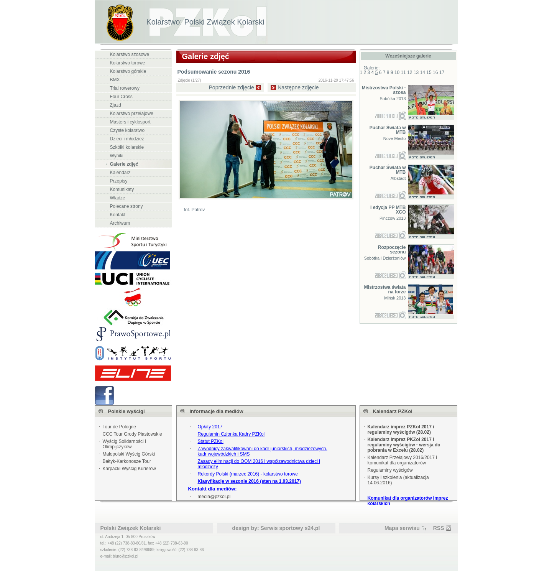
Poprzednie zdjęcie (231, 87)
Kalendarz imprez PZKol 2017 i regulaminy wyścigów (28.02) (401, 429)
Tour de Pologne (119, 426)
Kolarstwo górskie (128, 71)
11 (403, 72)
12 (409, 72)
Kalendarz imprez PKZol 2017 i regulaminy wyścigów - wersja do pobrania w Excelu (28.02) (404, 445)
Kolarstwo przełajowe (131, 113)
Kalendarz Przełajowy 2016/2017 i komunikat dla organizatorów (402, 460)
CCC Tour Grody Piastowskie (132, 434)
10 (396, 72)
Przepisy (119, 181)
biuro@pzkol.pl (125, 556)
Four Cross (121, 96)
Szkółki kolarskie (127, 147)
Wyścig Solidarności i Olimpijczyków (124, 444)
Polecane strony (126, 206)
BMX (115, 79)
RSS (438, 528)
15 (428, 72)
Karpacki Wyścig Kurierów (129, 468)
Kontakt (118, 214)
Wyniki (116, 155)
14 (422, 72)
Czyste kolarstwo (127, 130)
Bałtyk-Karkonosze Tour (127, 461)
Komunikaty (122, 189)
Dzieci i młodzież (127, 139)
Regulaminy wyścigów (390, 470)
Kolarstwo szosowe (130, 54)
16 (435, 72)
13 (416, 72)
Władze (117, 198)
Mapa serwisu (402, 528)
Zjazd (115, 105)
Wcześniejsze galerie (408, 56)
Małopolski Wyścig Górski (129, 454)
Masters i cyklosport (130, 122)
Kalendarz (120, 172)
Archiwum (120, 223)
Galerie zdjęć (124, 164)
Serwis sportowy (282, 528)
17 (441, 72)
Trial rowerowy (125, 88)
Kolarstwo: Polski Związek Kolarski (205, 22)
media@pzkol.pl (214, 496)
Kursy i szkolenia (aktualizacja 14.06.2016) (398, 480)
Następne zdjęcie (298, 87)
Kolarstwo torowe (127, 63)
